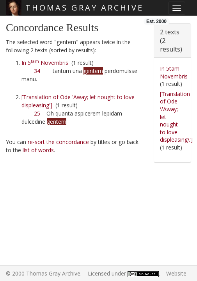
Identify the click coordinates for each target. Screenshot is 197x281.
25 (37, 113)
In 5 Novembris (44, 62)
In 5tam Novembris (174, 72)
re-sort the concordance (58, 142)
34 (37, 71)
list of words (38, 150)
